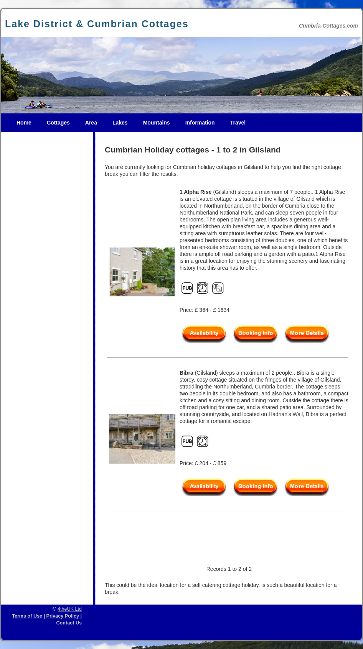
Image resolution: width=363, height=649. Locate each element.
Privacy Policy (62, 616)
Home (23, 123)
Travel (238, 123)
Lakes (120, 123)
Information (200, 123)
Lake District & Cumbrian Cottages (97, 23)
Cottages (58, 123)
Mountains (156, 123)
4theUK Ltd (70, 609)
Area (91, 123)
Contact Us (69, 623)
